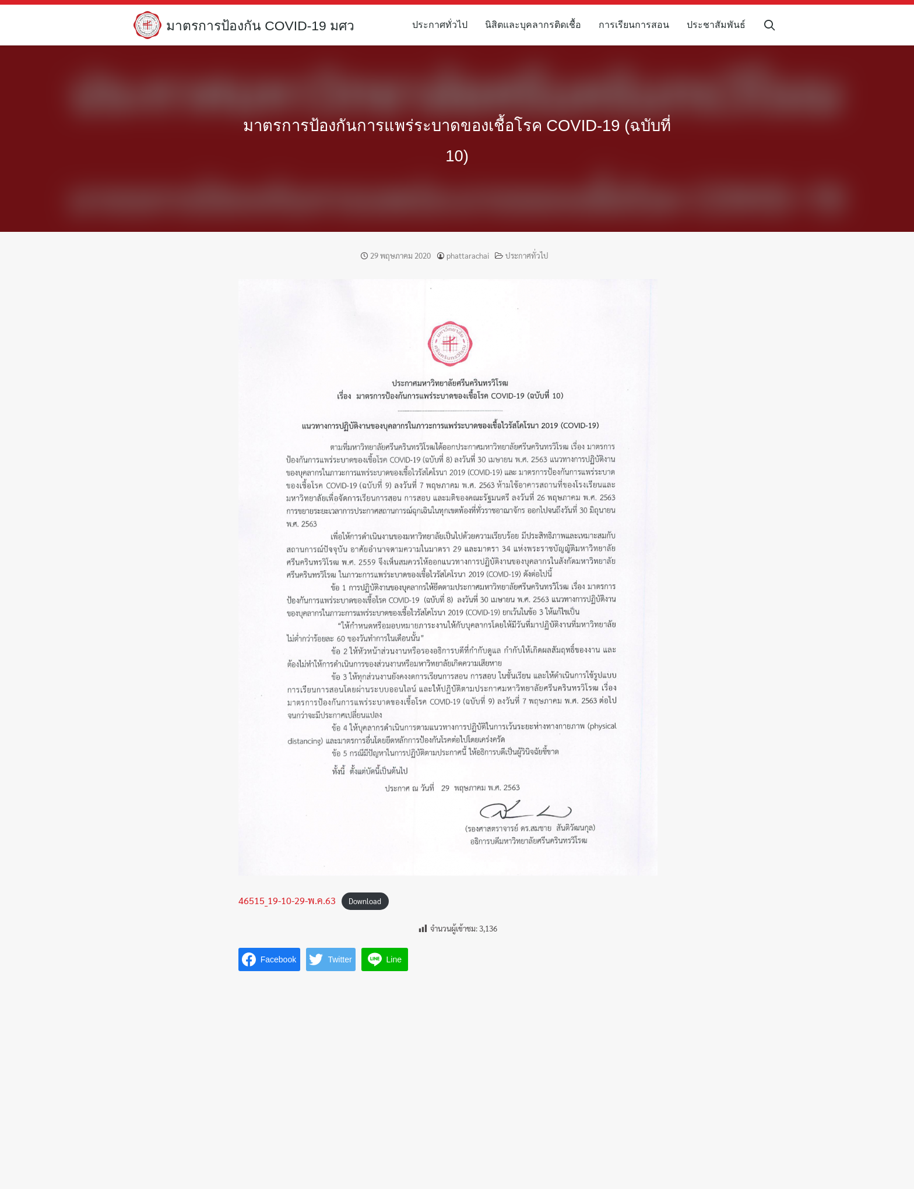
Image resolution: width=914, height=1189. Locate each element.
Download (365, 901)
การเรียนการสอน (639, 25)
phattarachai (468, 255)
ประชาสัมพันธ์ (721, 25)
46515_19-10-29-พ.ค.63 (287, 900)
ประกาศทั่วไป (445, 25)
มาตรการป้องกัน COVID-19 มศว (265, 25)
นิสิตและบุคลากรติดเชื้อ (538, 25)
